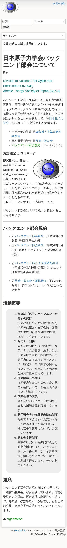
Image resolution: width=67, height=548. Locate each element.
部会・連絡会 (44, 140)
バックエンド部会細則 (29, 245)
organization (14, 519)
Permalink (19, 530)
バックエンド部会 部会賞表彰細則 (36, 263)
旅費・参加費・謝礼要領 (30, 280)
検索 (6, 26)
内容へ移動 (59, 3)
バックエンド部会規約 (26, 145)
